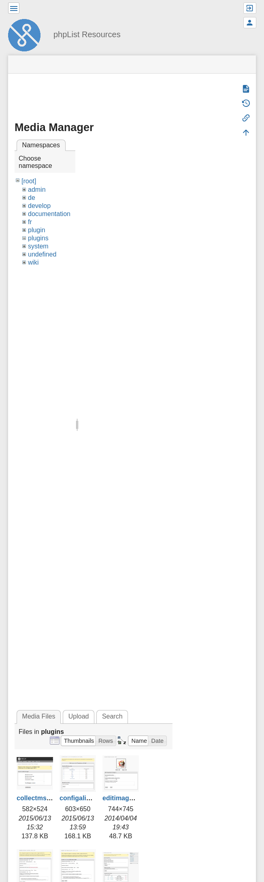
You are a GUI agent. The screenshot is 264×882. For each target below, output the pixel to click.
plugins (38, 238)
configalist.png (83, 798)
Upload (78, 716)
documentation (49, 213)
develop (39, 205)
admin (37, 189)
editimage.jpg (123, 798)
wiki (33, 262)
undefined (42, 254)
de (31, 197)
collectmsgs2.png (44, 798)
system (38, 246)
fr (30, 221)
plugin (36, 230)
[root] (28, 181)
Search (112, 716)
